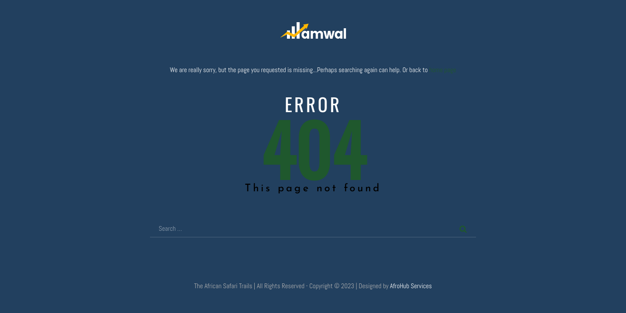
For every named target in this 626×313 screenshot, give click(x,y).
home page (442, 70)
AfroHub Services (411, 286)
